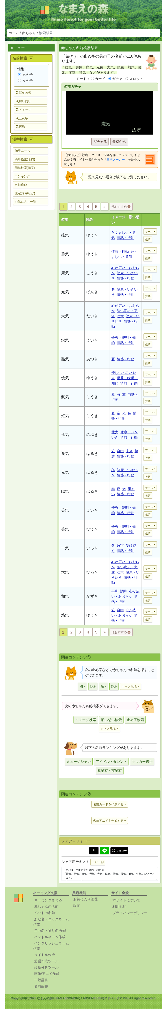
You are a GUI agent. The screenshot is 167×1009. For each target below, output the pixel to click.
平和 (114, 591)
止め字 (22, 118)
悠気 (65, 615)
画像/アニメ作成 (46, 974)
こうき (92, 273)
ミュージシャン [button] (79, 761)
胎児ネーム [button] (22, 151)
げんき (92, 292)
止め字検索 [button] (135, 720)
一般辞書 (41, 980)
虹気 (65, 416)
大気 (65, 316)
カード (100, 79)
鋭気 (65, 340)
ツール (149, 231)
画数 (20, 126)
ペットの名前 (44, 913)
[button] (82, 686)
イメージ (23, 109)
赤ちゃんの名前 (46, 906)
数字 (120, 545)
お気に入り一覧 (25, 201)
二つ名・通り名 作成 (50, 931)
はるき (92, 453)
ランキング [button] (22, 176)
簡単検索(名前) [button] (25, 159)
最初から (119, 141)
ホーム (13, 33)
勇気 (65, 254)
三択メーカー (116, 159)
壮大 (120, 316)
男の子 (25, 74)
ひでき (92, 529)
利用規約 (119, 906)
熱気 (65, 359)
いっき (92, 548)
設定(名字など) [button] (25, 193)
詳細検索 (23, 93)
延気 (65, 434)
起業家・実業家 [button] (109, 771)
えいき (92, 340)
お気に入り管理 (85, 899)
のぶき (92, 434)
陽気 (65, 491)
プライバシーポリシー (129, 913)
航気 (65, 397)
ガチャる (100, 141)
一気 (65, 548)
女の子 (25, 81)
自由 (120, 451)
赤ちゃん (29, 33)
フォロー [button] (119, 850)
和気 (65, 596)
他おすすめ (121, 206)
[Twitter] (94, 850)
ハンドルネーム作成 (49, 937)
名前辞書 (41, 986)
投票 (147, 239)
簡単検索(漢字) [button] (25, 168)
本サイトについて (126, 900)
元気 (65, 292)
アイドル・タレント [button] (111, 761)
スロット (136, 79)
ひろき (92, 572)
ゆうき (92, 235)
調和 (123, 591)
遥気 (65, 453)
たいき (92, 316)
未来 (129, 451)
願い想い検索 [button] (111, 720)
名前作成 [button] (21, 184)
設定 (76, 905)
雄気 (65, 235)
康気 (65, 273)
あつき (92, 359)
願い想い (23, 101)
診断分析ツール (46, 967)
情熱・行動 (125, 238)
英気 (65, 510)
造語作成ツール (46, 961)
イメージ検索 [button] (85, 720)
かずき (92, 596)
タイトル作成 (44, 955)
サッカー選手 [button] (142, 761)
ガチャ (117, 79)
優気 (65, 378)
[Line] (104, 850)
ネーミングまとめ (48, 900)
